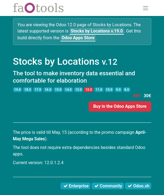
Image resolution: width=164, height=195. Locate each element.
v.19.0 (97, 31)
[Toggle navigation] (145, 8)
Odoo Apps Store (78, 37)
